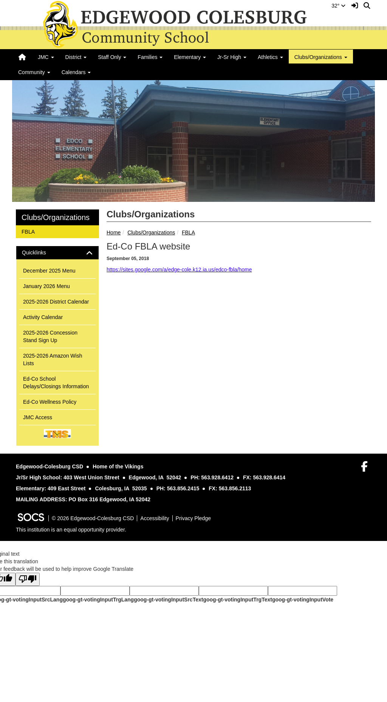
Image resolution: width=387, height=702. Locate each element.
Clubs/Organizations (151, 232)
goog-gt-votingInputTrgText (237, 600)
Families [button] (150, 57)
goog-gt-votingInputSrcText (168, 600)
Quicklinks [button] (40, 253)
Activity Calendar (43, 317)
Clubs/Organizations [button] (320, 57)
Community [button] (34, 72)
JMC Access (37, 417)
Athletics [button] (270, 57)
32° (338, 6)
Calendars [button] (76, 72)
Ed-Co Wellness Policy (49, 402)
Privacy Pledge (193, 518)
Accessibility (154, 518)
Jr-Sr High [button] (231, 57)
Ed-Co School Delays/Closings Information (56, 382)
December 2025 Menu (49, 271)
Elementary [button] (190, 57)
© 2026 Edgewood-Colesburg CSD (93, 518)
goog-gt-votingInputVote (302, 600)
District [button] (76, 57)
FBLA (188, 232)
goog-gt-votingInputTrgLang (98, 600)
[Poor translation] (27, 579)
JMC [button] (46, 57)
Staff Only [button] (112, 57)
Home (114, 232)
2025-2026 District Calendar (56, 302)
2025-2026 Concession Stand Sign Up (50, 336)
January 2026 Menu (46, 286)
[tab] (57, 252)
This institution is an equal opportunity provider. (71, 530)
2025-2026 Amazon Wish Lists (52, 359)
